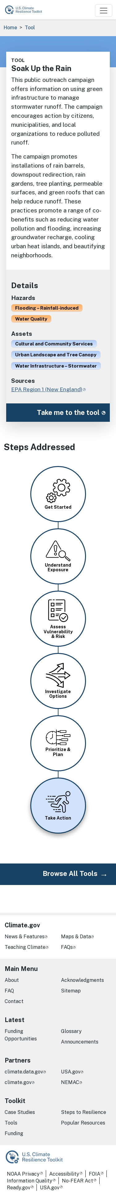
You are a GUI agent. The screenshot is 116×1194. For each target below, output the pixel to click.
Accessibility (64, 1174)
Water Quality (31, 318)
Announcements (79, 1042)
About (12, 980)
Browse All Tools (70, 873)
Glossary (71, 1031)
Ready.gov (18, 1188)
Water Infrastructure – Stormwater (56, 366)
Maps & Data (76, 937)
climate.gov (18, 1082)
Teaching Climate (25, 947)
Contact (14, 1001)
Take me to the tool (68, 412)
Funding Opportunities (21, 1035)
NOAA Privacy (23, 1174)
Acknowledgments (82, 980)
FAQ (9, 991)
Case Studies (20, 1112)
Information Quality (29, 1181)
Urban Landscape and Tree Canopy (56, 354)
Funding (14, 1133)
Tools (11, 1123)
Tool (30, 28)
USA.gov (70, 1072)
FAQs (67, 947)
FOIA (94, 1174)
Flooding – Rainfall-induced (47, 308)
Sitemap (71, 991)
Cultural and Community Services (54, 343)
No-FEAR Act (77, 1181)
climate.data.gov (24, 1072)
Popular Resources (83, 1123)
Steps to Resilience (83, 1112)
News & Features (25, 937)
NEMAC (70, 1082)
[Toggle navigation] (103, 10)
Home (10, 28)
